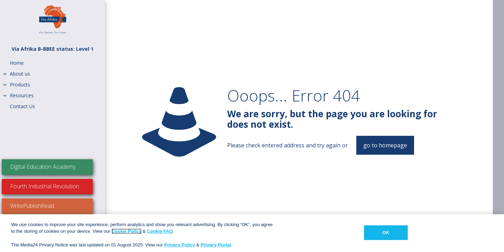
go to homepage (385, 145)
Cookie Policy (126, 231)
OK (385, 232)
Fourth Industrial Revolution (56, 186)
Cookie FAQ (160, 231)
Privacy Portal (216, 244)
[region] (252, 233)
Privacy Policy (179, 244)
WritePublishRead (43, 206)
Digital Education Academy (54, 166)
